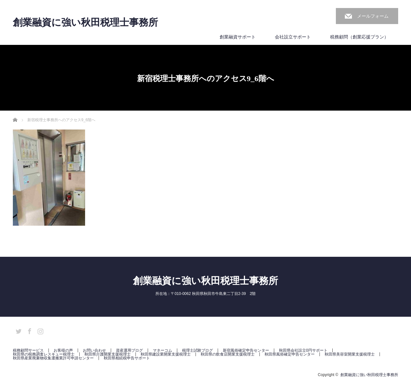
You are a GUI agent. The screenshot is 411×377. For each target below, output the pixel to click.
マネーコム (162, 350)
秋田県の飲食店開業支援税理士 (228, 354)
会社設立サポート (293, 36)
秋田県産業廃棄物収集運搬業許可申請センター (53, 358)
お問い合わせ (94, 350)
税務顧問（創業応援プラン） (359, 36)
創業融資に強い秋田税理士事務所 (85, 22)
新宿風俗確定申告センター (246, 350)
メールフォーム (373, 16)
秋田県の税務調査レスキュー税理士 (43, 354)
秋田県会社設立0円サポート (303, 350)
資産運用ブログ (129, 350)
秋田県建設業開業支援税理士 (166, 354)
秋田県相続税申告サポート (127, 358)
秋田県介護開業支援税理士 (107, 354)
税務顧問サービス (28, 350)
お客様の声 (63, 350)
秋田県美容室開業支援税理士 (350, 354)
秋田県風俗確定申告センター (290, 354)
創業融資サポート (238, 36)
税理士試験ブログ (197, 350)
